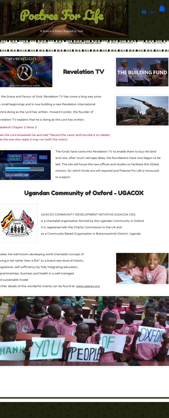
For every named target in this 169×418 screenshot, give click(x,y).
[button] (162, 8)
